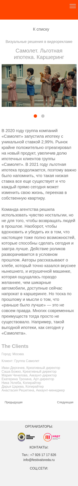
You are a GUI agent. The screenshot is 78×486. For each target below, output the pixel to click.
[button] (25, 116)
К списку (41, 29)
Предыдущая (14, 402)
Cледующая (65, 402)
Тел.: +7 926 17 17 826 (39, 455)
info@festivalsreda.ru (39, 460)
